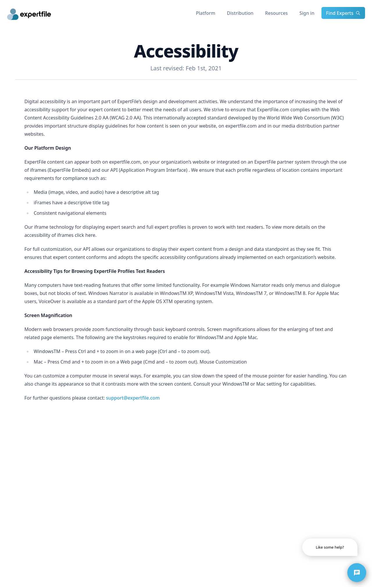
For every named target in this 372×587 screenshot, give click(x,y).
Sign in (306, 13)
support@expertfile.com (133, 398)
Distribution (240, 13)
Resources (276, 13)
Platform (205, 13)
